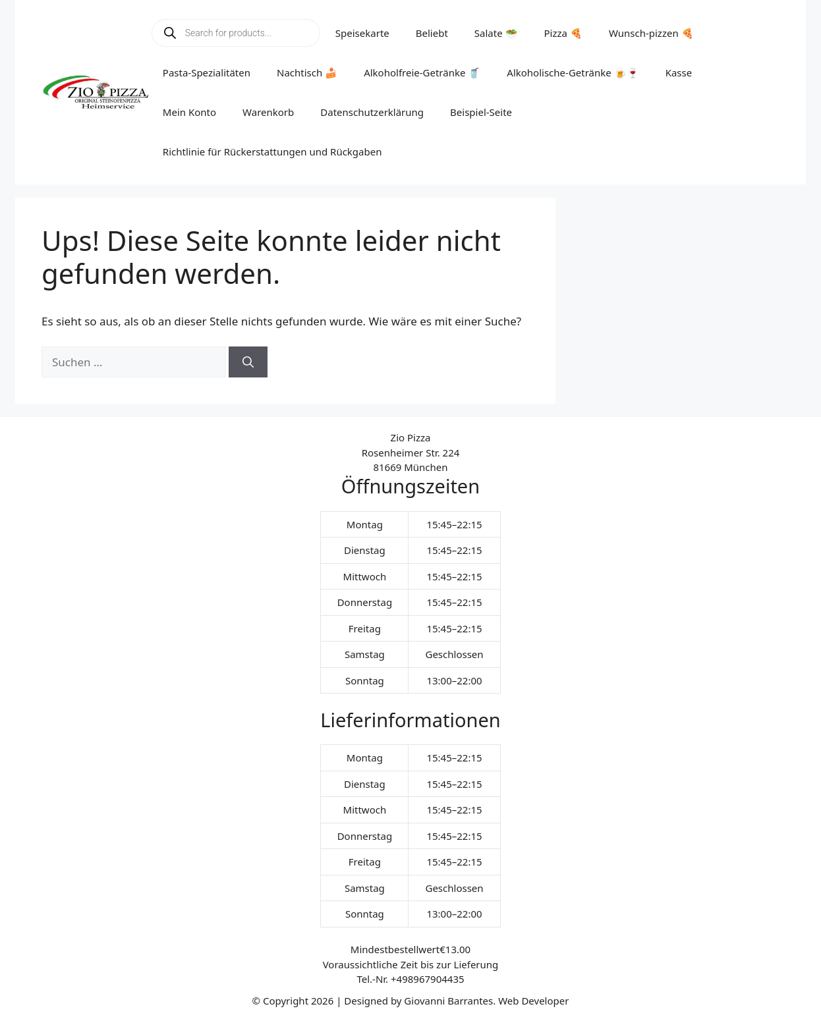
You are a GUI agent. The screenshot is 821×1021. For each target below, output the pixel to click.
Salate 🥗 (496, 33)
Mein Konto (189, 112)
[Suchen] (248, 362)
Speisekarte (362, 33)
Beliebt (432, 33)
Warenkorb (268, 112)
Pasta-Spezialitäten (206, 72)
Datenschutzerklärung (372, 112)
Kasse (679, 72)
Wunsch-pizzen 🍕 (651, 33)
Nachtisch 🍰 (307, 72)
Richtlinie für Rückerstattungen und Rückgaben (272, 151)
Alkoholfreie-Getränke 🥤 (422, 72)
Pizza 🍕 (563, 33)
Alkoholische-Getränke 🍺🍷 (572, 72)
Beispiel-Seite (481, 112)
